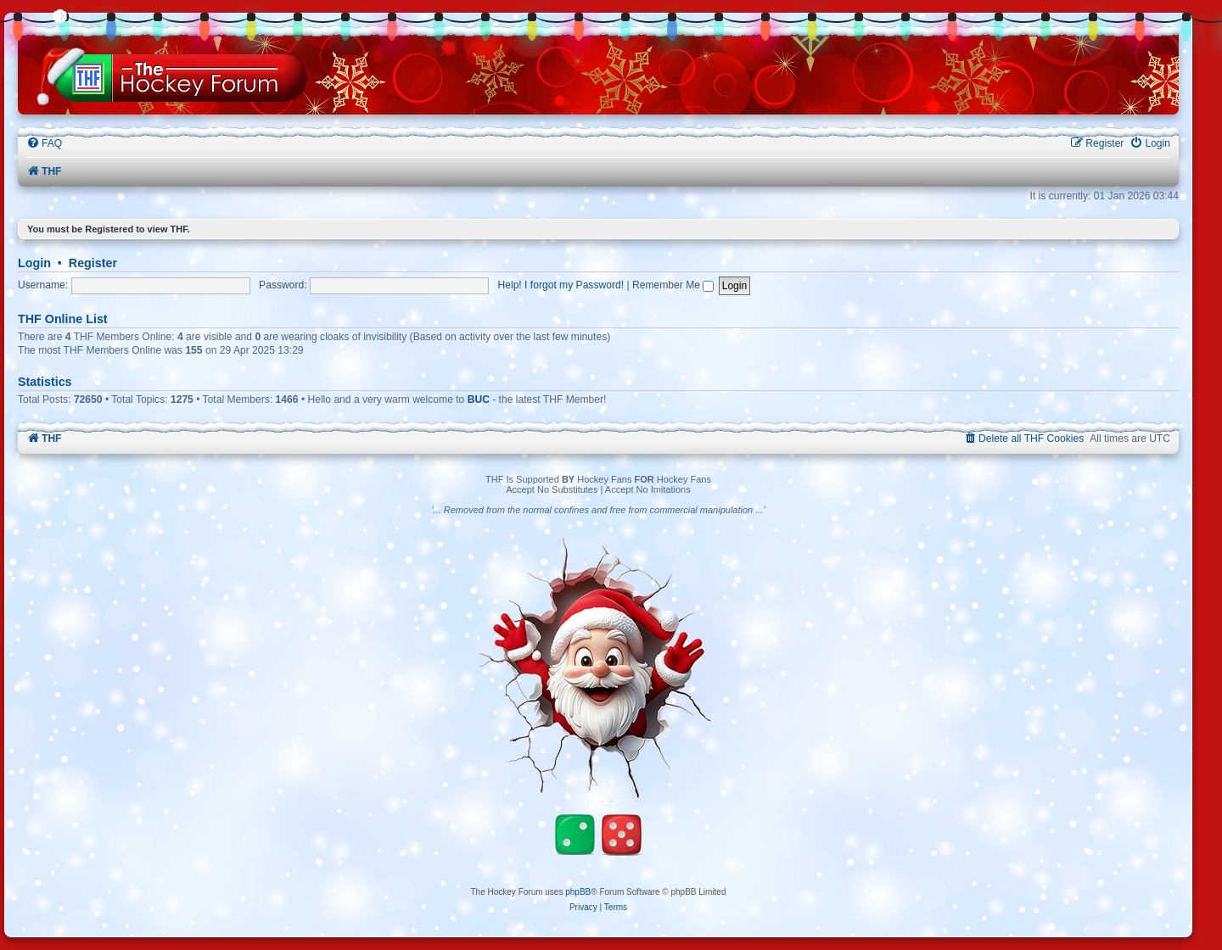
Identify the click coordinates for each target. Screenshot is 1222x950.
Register (93, 263)
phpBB (578, 892)
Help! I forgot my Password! (561, 285)
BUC (479, 399)
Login (34, 263)
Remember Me (673, 285)
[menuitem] (44, 143)
